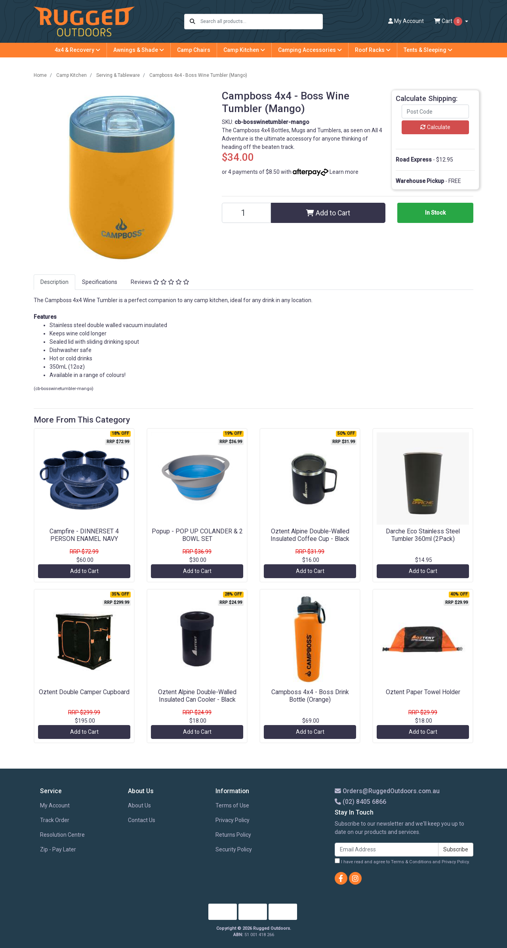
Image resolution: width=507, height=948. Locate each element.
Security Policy (233, 849)
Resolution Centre (62, 835)
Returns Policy (233, 835)
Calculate (435, 127)
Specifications (99, 282)
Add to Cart (328, 213)
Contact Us (141, 820)
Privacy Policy (232, 820)
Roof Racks (373, 50)
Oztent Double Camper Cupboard (84, 692)
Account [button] (406, 21)
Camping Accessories (310, 50)
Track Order (54, 820)
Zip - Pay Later (58, 849)
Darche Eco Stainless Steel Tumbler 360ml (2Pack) (423, 535)
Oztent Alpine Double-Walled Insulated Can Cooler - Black (197, 695)
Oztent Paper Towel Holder (423, 692)
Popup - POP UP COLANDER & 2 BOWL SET (197, 535)
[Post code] (435, 111)
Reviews (160, 282)
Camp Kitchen (244, 50)
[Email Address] (386, 850)
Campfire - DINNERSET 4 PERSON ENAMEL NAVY (84, 535)
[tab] (54, 282)
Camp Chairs (193, 50)
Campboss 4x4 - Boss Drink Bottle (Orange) (310, 695)
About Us (139, 805)
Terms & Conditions (411, 861)
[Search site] (192, 22)
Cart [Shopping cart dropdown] (448, 21)
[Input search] (261, 22)
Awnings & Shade (138, 50)
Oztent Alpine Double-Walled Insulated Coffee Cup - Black (310, 535)
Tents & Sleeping (428, 50)
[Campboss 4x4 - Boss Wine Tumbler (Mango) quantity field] (246, 213)
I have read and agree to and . (402, 861)
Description (54, 282)
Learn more (344, 172)
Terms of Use (232, 805)
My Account (55, 805)
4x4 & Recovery (77, 50)
